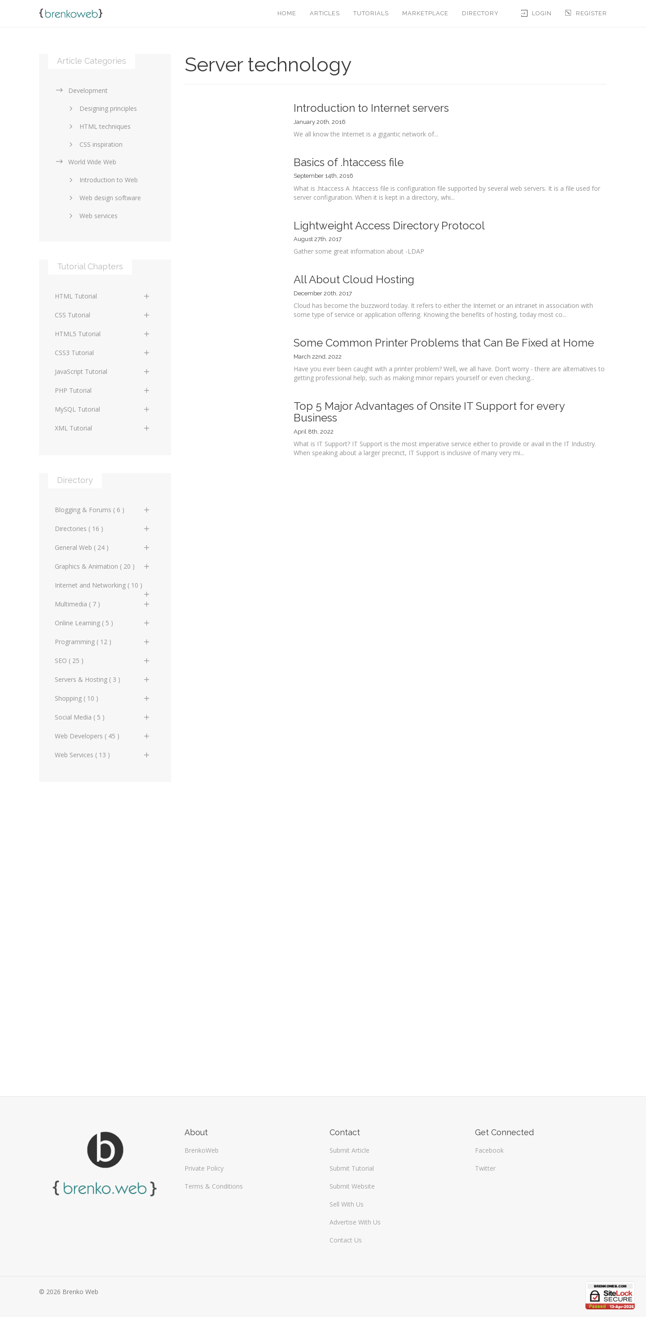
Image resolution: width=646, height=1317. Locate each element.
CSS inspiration (94, 144)
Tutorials (371, 13)
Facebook (489, 1150)
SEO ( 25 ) (103, 660)
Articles (325, 13)
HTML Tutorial (103, 296)
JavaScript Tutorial (103, 371)
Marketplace (425, 13)
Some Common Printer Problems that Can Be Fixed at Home (444, 342)
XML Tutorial (103, 428)
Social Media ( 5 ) (103, 717)
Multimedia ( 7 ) (103, 604)
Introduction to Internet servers (371, 107)
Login (536, 13)
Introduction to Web (102, 180)
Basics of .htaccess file (349, 162)
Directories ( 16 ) (103, 528)
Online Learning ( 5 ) (103, 623)
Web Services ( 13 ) (103, 755)
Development (81, 90)
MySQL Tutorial (103, 409)
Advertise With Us (355, 1222)
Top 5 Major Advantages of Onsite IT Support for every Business (429, 411)
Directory (480, 13)
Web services (92, 215)
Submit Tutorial (352, 1168)
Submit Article (349, 1150)
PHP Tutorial (103, 390)
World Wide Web (85, 162)
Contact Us (346, 1240)
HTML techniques (98, 126)
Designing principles (101, 108)
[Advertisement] (105, 934)
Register (586, 13)
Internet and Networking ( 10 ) (103, 587)
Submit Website (352, 1186)
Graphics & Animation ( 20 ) (103, 566)
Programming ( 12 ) (103, 641)
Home (286, 13)
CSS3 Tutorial (103, 352)
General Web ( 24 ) (103, 547)
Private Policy (204, 1168)
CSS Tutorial (103, 315)
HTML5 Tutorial (103, 333)
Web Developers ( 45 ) (103, 736)
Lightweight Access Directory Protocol (389, 225)
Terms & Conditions (214, 1186)
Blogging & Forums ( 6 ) (103, 509)
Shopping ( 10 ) (103, 698)
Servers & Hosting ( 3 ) (103, 679)
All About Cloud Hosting (354, 279)
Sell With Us (347, 1204)
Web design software (103, 197)
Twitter (485, 1168)
